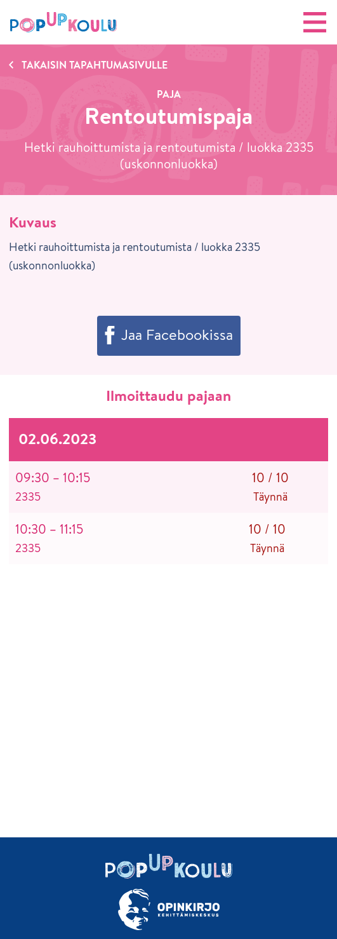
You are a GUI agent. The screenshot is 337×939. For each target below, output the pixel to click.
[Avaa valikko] (315, 22)
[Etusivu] (63, 22)
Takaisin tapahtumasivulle (95, 64)
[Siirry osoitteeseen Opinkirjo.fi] (168, 909)
